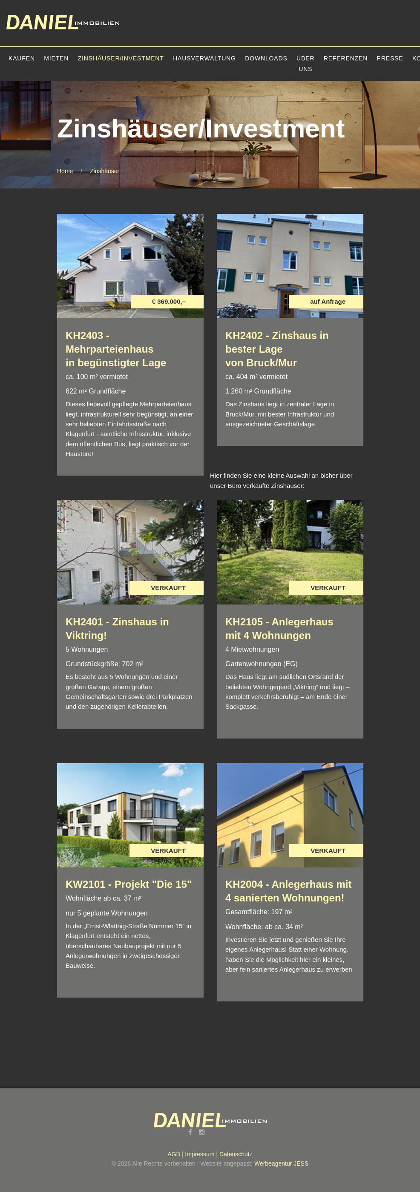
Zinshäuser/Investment (121, 58)
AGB (173, 1154)
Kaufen (22, 58)
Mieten (56, 58)
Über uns (305, 63)
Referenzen (346, 58)
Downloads (266, 58)
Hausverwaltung (204, 58)
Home (65, 171)
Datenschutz (236, 1154)
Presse (390, 58)
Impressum (199, 1154)
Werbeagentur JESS (281, 1163)
